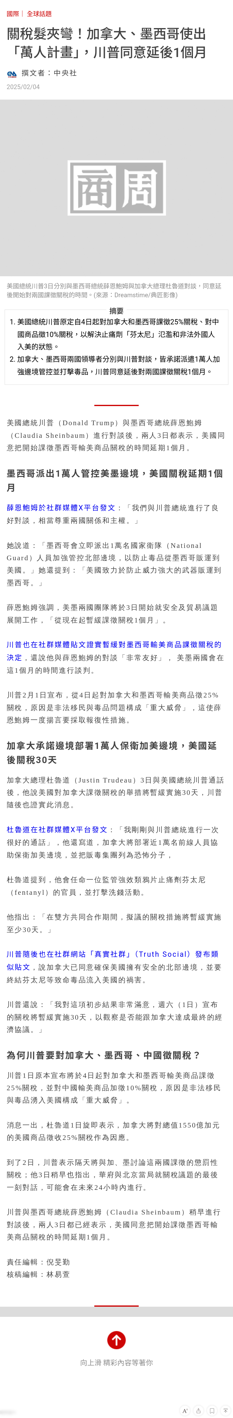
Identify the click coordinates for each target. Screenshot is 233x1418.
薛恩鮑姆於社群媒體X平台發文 (61, 508)
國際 (13, 14)
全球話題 (39, 14)
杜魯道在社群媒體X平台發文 (57, 830)
